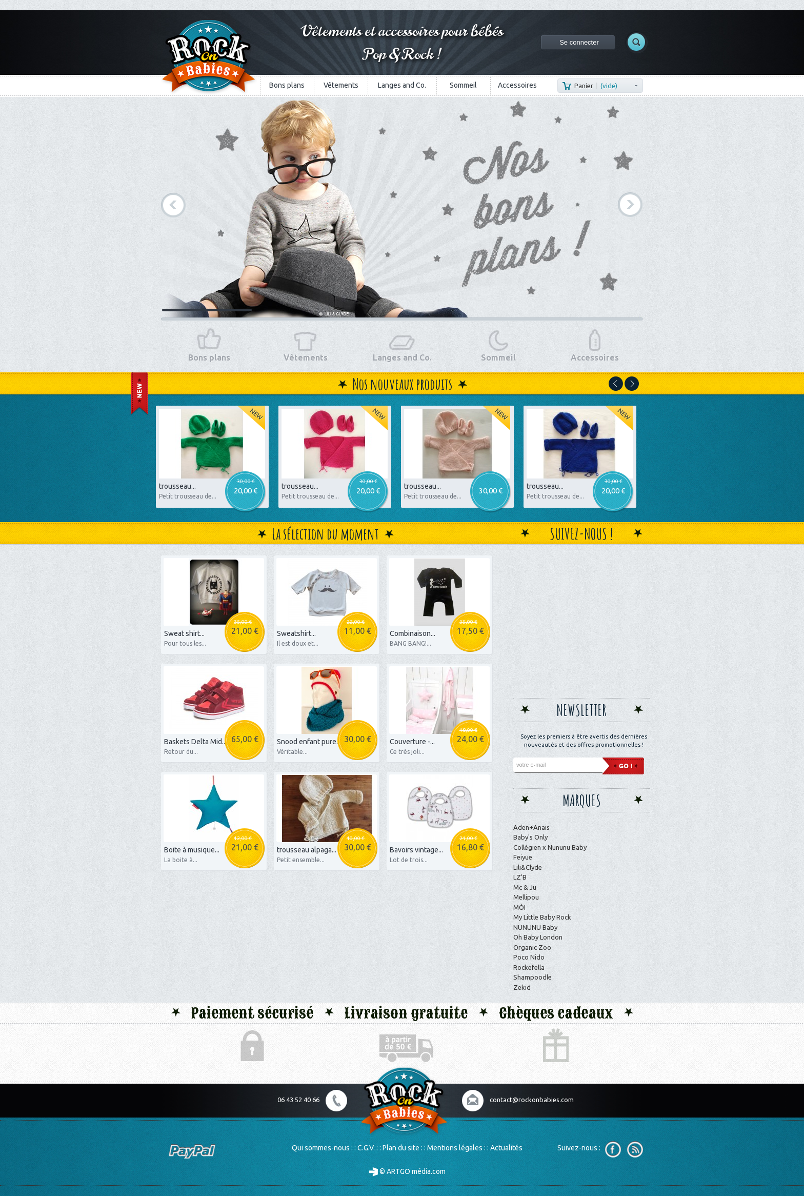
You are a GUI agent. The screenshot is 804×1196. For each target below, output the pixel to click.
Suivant (630, 204)
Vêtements (341, 85)
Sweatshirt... (296, 633)
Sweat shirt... (184, 633)
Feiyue (522, 857)
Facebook (613, 1149)
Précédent (174, 204)
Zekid (522, 987)
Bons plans (287, 85)
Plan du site (401, 1148)
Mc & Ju (524, 887)
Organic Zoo (532, 947)
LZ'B (520, 877)
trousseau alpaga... (306, 850)
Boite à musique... (191, 850)
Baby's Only (530, 837)
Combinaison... (412, 633)
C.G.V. (366, 1148)
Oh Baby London (537, 937)
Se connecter (579, 42)
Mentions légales (455, 1148)
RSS (635, 1149)
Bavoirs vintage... (416, 850)
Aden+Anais (531, 827)
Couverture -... (412, 741)
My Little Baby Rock (542, 917)
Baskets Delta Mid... (195, 741)
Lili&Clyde (527, 867)
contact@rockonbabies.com (532, 1099)
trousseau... (177, 486)
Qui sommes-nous (321, 1148)
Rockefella (529, 967)
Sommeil (463, 85)
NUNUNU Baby (535, 927)
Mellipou (526, 897)
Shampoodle (532, 977)
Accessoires (517, 85)
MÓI (519, 907)
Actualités (506, 1148)
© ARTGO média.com (407, 1171)
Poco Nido (529, 957)
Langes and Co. (402, 85)
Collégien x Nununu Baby (550, 847)
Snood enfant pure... (309, 741)
